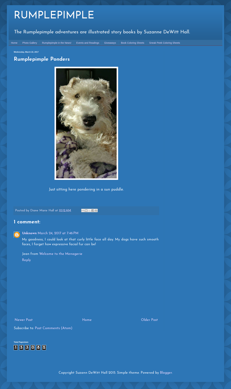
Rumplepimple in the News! (56, 42)
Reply (26, 260)
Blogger (166, 373)
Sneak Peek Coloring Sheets (164, 42)
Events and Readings (87, 42)
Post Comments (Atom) (53, 328)
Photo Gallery (29, 42)
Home (14, 42)
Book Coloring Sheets (132, 42)
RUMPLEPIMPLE (54, 16)
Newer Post (24, 320)
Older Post (149, 320)
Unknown (29, 233)
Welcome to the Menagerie (60, 254)
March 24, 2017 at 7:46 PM (58, 233)
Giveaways (110, 42)
